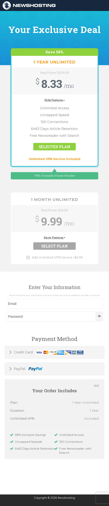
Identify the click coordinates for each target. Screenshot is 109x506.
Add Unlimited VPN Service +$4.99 (54, 257)
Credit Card (48, 352)
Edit (96, 385)
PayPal (28, 369)
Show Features (54, 237)
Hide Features (54, 100)
